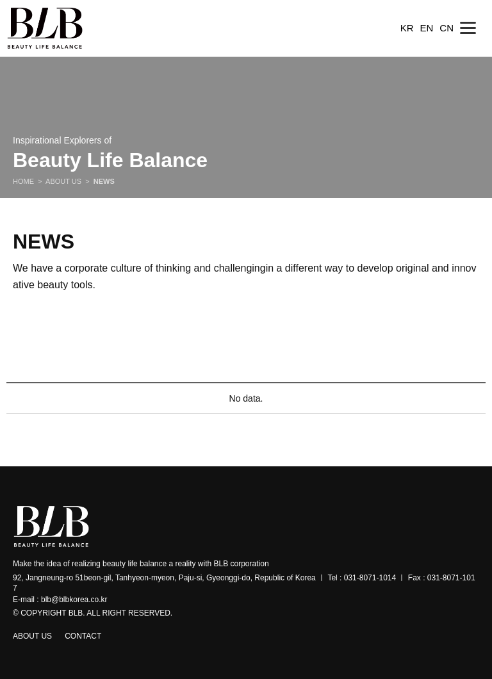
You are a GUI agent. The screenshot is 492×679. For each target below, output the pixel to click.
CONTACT (83, 636)
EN (426, 27)
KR (407, 27)
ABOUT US (63, 181)
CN (446, 27)
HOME (23, 181)
